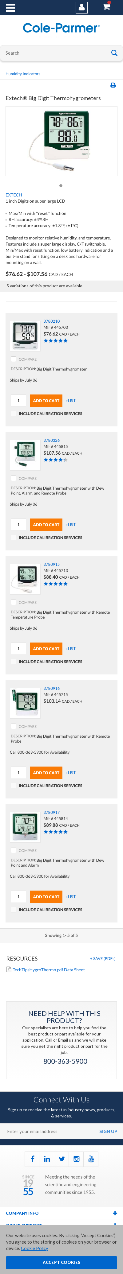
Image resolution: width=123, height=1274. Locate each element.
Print (113, 85)
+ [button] (102, 958)
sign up (108, 1131)
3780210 (52, 321)
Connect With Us (61, 1099)
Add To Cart (46, 400)
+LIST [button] (71, 400)
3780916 (52, 688)
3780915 (52, 564)
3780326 (52, 440)
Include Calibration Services (50, 413)
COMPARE (28, 359)
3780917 (52, 812)
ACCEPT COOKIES (61, 1264)
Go (114, 52)
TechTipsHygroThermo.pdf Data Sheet (49, 969)
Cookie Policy (34, 1250)
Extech (14, 194)
